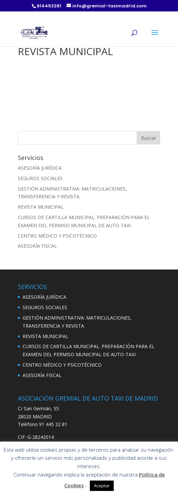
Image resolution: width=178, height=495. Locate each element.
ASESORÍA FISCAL (37, 246)
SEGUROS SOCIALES (40, 178)
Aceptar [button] (102, 486)
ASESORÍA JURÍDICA (40, 168)
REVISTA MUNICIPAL (41, 207)
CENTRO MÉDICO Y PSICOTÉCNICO (57, 236)
